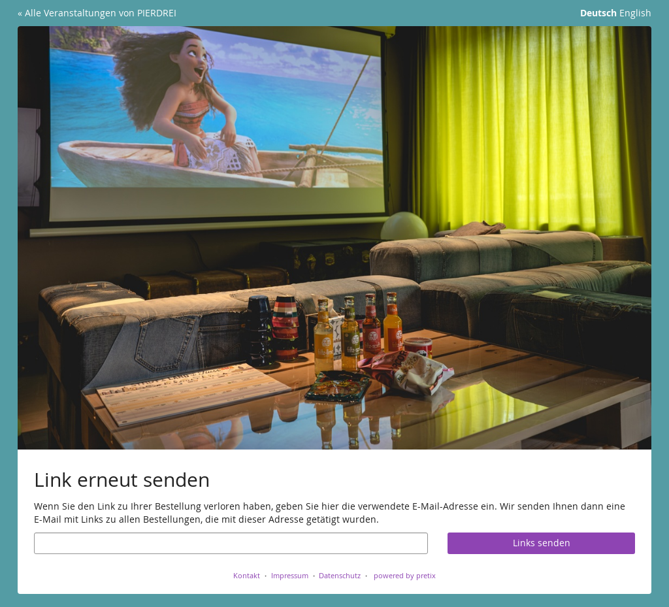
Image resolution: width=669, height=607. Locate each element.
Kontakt (246, 575)
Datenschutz (340, 575)
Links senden (541, 542)
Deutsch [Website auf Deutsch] (598, 13)
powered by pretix (405, 575)
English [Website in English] (635, 13)
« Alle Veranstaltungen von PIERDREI (97, 13)
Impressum (289, 575)
